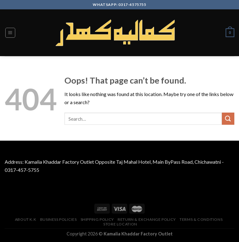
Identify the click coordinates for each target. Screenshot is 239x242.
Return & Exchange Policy (147, 219)
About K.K (25, 219)
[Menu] (10, 33)
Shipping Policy (97, 219)
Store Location (120, 224)
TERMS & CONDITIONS (201, 219)
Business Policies (58, 219)
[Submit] (228, 119)
